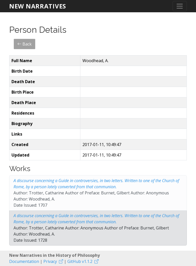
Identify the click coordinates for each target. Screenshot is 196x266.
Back (24, 44)
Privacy (50, 261)
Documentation (24, 261)
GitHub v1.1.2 (79, 261)
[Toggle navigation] (180, 6)
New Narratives (37, 6)
